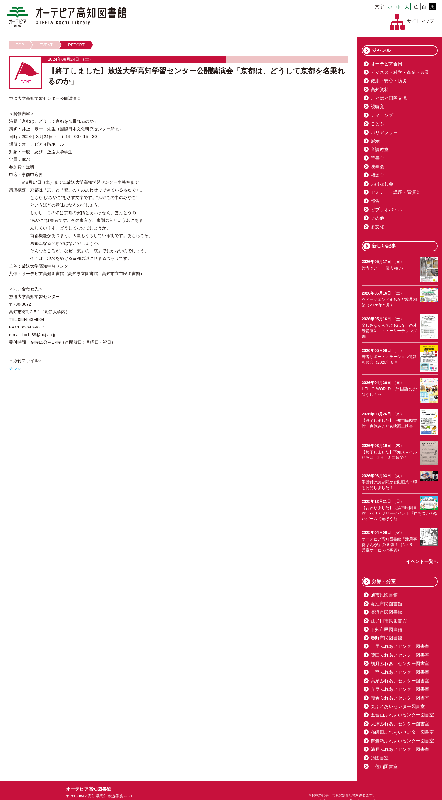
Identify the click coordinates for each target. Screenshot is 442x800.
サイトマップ (420, 21)
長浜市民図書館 (386, 612)
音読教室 (380, 149)
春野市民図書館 (386, 637)
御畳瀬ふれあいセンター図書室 (402, 740)
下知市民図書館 (386, 629)
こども (377, 123)
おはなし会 (382, 183)
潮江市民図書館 (386, 603)
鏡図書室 (380, 757)
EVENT (46, 45)
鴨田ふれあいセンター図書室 (400, 655)
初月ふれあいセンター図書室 (400, 663)
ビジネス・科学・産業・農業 (400, 72)
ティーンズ (382, 115)
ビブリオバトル (386, 209)
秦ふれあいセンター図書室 (398, 706)
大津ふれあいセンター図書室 (400, 723)
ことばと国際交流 (389, 98)
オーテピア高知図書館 (66, 17)
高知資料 (380, 89)
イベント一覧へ (422, 561)
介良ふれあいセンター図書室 (400, 689)
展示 (375, 141)
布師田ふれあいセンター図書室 (402, 732)
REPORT (76, 45)
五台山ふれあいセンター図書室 (402, 715)
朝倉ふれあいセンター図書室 (400, 698)
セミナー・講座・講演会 (395, 192)
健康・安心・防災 (389, 80)
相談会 (377, 175)
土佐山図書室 (384, 766)
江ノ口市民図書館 (389, 620)
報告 (375, 201)
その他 (377, 218)
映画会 (377, 166)
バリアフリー (384, 132)
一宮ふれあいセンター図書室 (400, 672)
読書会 (377, 158)
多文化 (377, 226)
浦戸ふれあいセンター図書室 (400, 749)
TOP (20, 45)
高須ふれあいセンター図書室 (400, 680)
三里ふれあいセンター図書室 (400, 646)
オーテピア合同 (386, 64)
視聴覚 (377, 106)
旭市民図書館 (384, 595)
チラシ (15, 368)
